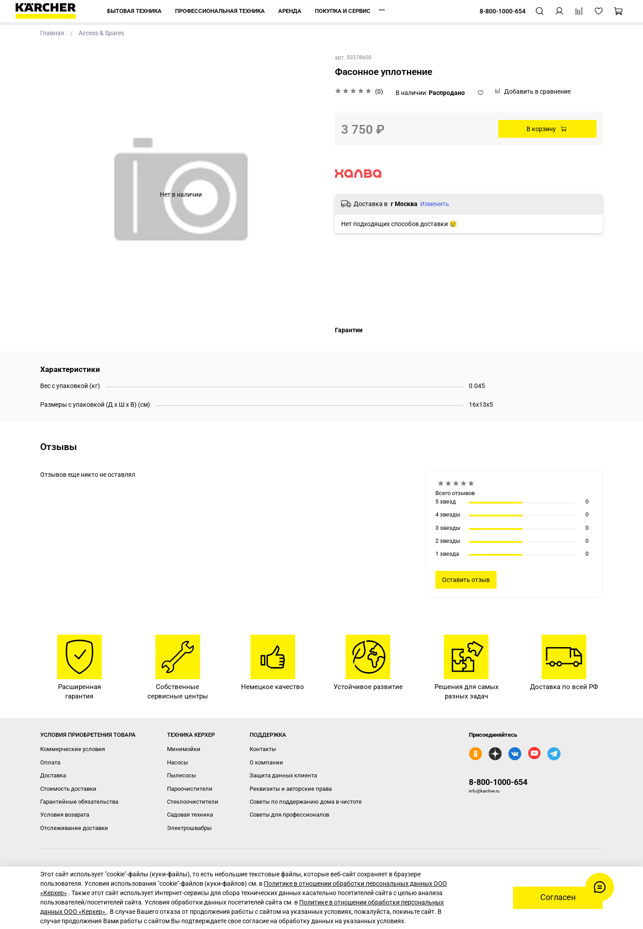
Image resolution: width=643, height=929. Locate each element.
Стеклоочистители (192, 801)
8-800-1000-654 (498, 782)
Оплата (50, 762)
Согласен (558, 897)
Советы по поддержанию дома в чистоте (306, 801)
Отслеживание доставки (74, 828)
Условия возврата (64, 814)
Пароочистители (190, 788)
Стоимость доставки (68, 788)
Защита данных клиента (283, 775)
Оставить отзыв (466, 579)
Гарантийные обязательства (79, 801)
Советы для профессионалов (289, 814)
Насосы (177, 762)
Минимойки (183, 749)
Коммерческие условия (72, 749)
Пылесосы (181, 775)
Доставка (53, 775)
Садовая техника (190, 814)
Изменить (434, 203)
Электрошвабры (189, 828)
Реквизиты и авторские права (291, 788)
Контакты (263, 749)
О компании (266, 762)
